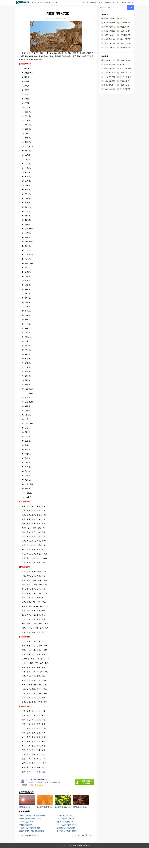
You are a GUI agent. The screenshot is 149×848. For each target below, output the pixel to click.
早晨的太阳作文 (109, 31)
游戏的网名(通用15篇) (85, 835)
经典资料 (108, 2)
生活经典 (130, 2)
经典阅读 (100, 2)
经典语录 (93, 2)
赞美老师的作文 (109, 85)
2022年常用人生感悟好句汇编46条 (31, 831)
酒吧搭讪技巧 (124, 64)
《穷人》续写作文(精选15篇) (29, 828)
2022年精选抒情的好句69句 (67, 825)
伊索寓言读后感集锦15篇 (66, 828)
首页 (41, 3)
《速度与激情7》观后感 (65, 819)
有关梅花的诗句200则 (64, 815)
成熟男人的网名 (125, 60)
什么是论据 (123, 18)
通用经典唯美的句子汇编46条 (30, 819)
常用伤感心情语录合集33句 (67, 831)
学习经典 (115, 2)
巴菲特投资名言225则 (27, 822)
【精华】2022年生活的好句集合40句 (32, 815)
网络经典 (85, 2)
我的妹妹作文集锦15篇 (65, 822)
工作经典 (123, 2)
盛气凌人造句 (124, 81)
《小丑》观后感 (109, 43)
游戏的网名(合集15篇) (31, 835)
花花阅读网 (71, 845)
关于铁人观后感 (109, 68)
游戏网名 (56, 3)
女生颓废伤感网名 (26, 825)
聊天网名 (48, 3)
